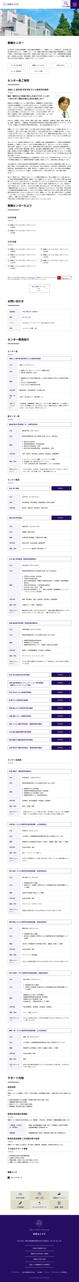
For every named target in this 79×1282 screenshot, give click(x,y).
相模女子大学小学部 (39, 1259)
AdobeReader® (31, 277)
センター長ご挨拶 (16, 65)
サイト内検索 (66, 4)
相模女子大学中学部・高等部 (39, 1254)
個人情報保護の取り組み (29, 1272)
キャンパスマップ (16, 1177)
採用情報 (40, 1272)
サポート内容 (38, 71)
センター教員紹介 (16, 71)
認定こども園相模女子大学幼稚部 (39, 1264)
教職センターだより (38, 65)
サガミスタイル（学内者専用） (59, 1272)
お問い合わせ (60, 65)
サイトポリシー (16, 1272)
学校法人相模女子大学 (39, 1248)
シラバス (47, 1272)
